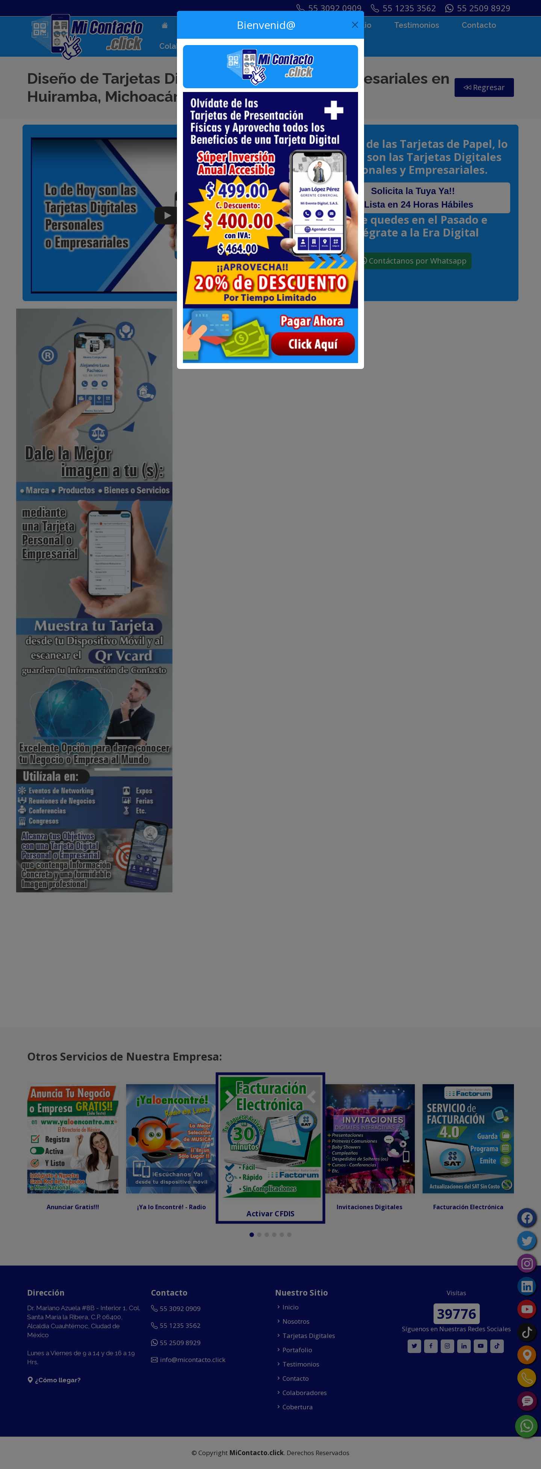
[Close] (355, 25)
